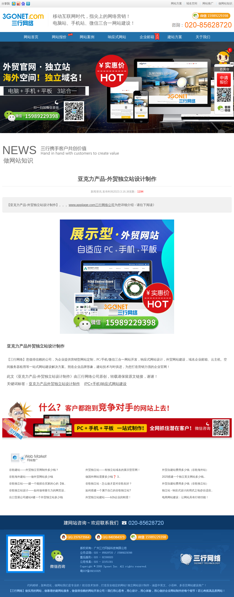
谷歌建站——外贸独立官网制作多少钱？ (33, 469)
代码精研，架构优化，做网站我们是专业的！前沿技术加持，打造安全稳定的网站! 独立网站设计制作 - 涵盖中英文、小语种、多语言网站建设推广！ (117, 585)
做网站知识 (225, 3)
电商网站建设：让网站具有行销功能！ (185, 497)
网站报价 (59, 37)
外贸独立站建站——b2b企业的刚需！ (108, 497)
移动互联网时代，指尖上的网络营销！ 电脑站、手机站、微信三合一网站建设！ (94, 20)
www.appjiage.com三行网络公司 (92, 205)
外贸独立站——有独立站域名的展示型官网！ (112, 469)
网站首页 (31, 37)
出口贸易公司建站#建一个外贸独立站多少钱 (36, 497)
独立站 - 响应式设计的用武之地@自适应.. (187, 490)
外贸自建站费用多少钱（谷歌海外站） (185, 469)
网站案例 (87, 37)
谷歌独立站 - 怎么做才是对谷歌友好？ (108, 483)
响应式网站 (117, 37)
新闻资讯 (96, 191)
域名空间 (191, 3)
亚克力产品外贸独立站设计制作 (35, 346)
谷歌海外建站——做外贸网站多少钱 (31, 476)
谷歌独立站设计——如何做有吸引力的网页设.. (37, 490)
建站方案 (175, 37)
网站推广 (207, 3)
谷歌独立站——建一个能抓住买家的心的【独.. (37, 483)
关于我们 (203, 37)
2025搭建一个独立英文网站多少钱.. (183, 476)
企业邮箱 (147, 37)
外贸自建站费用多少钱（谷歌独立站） (185, 483)
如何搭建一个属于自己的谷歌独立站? (108, 490)
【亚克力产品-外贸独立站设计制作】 (33, 205)
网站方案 (176, 3)
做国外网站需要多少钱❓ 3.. (102, 476)
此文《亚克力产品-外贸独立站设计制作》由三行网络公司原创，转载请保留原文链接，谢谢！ (82, 376)
